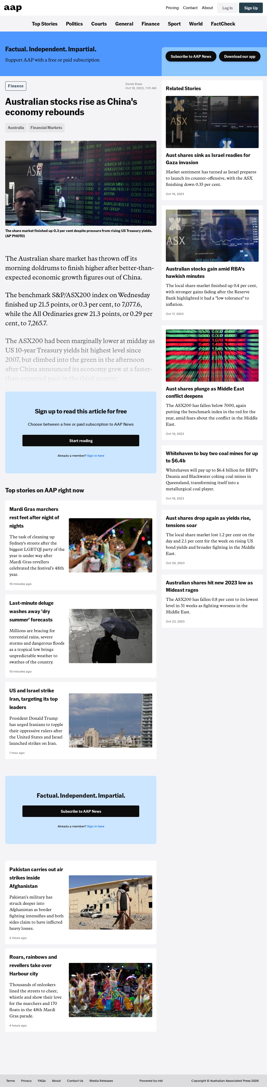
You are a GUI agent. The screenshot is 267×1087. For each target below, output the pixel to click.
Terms (10, 1081)
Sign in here (95, 455)
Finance (151, 23)
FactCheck (223, 23)
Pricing (172, 7)
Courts (99, 23)
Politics (74, 23)
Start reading (81, 440)
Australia (16, 127)
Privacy (26, 1081)
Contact (190, 7)
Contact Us (75, 1081)
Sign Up (251, 7)
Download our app (239, 56)
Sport (174, 23)
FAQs (42, 1081)
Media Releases (101, 1081)
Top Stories (45, 23)
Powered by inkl (151, 1081)
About (207, 7)
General (124, 23)
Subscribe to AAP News (191, 56)
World (196, 23)
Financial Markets (46, 127)
